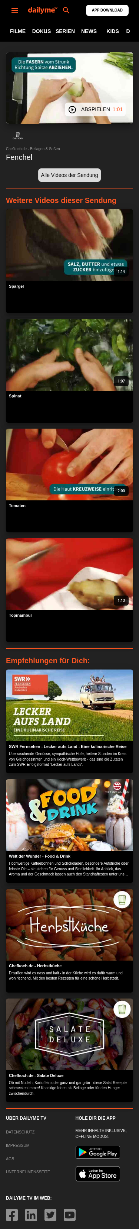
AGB (10, 1159)
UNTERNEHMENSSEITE (28, 1172)
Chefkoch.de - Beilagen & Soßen (33, 149)
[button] (18, 136)
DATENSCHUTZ (20, 1132)
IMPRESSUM (18, 1145)
